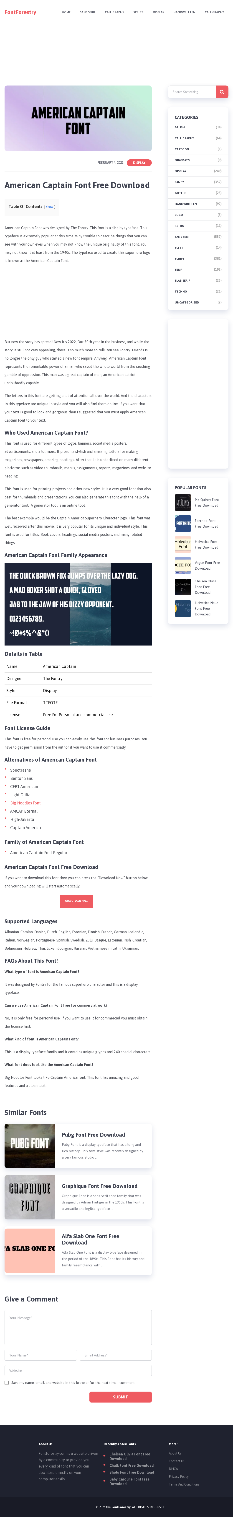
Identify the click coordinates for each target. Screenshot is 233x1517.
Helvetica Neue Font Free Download (206, 608)
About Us (175, 1453)
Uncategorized (187, 302)
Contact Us (177, 1461)
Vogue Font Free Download (207, 565)
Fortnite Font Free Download (206, 523)
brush (180, 127)
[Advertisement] (116, 56)
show (50, 207)
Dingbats (182, 160)
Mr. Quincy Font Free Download (207, 502)
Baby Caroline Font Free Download (129, 1481)
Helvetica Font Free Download (206, 544)
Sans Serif (84, 12)
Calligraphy (111, 12)
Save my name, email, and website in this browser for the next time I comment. (73, 1383)
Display (156, 12)
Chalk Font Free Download (131, 1465)
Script (136, 12)
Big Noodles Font (25, 803)
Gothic (180, 193)
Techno (181, 291)
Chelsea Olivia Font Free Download (205, 586)
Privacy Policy (179, 1476)
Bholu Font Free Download (131, 1472)
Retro (179, 226)
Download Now (76, 901)
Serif (178, 269)
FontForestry (20, 12)
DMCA (173, 1469)
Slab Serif (182, 280)
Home (62, 12)
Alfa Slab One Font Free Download (90, 1239)
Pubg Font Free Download (93, 1135)
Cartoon (182, 149)
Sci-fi (179, 247)
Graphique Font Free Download (100, 1186)
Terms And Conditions (184, 1484)
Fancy (179, 182)
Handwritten (183, 12)
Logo (179, 215)
